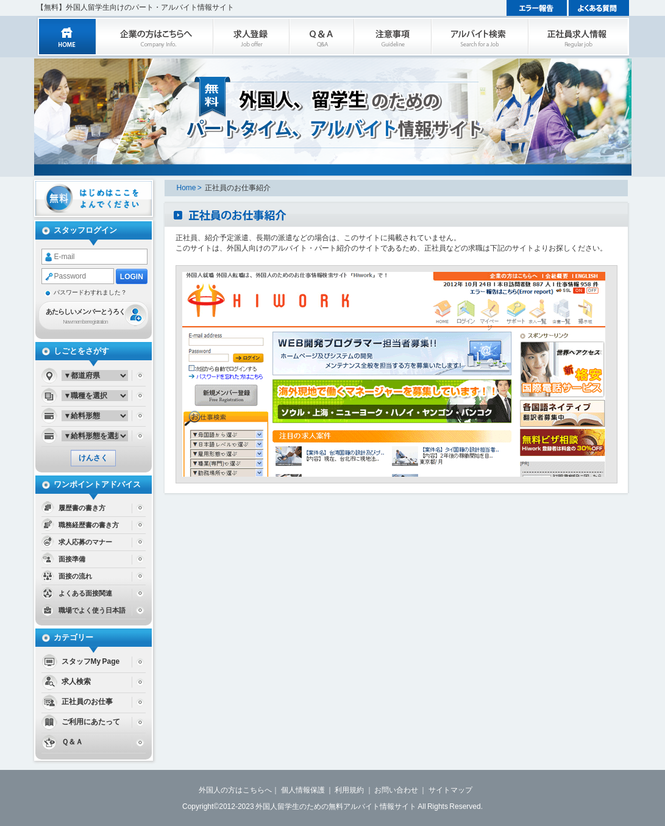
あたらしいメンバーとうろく (85, 317)
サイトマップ (450, 790)
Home (186, 187)
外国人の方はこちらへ (235, 790)
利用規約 (349, 790)
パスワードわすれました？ (90, 292)
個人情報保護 (303, 790)
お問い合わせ (396, 790)
